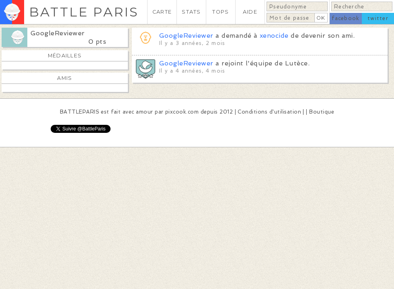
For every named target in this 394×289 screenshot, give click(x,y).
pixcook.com (182, 112)
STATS (191, 12)
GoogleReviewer (58, 33)
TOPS (220, 12)
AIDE (250, 12)
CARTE (162, 12)
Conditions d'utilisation (269, 112)
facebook (345, 18)
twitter (377, 18)
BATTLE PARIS (84, 12)
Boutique (321, 112)
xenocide (274, 35)
